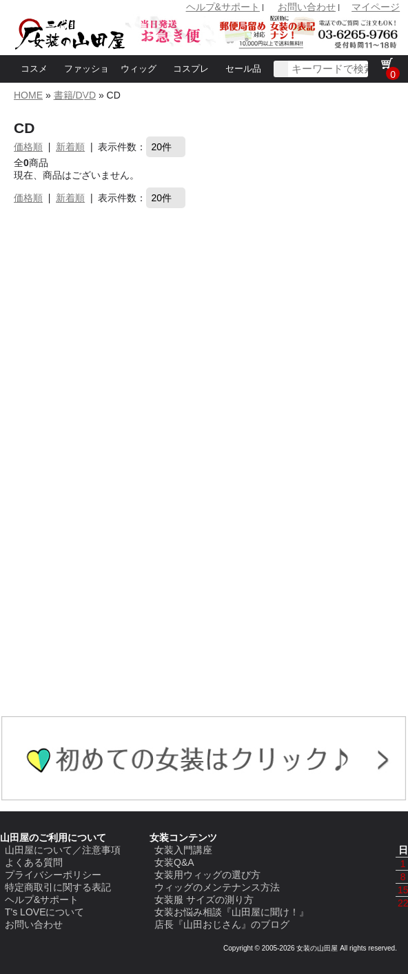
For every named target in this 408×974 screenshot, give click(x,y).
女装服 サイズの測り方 (204, 899)
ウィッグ (138, 69)
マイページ (375, 6)
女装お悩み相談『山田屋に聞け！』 (231, 911)
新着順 (70, 146)
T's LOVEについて (44, 911)
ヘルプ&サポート (223, 6)
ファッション (86, 82)
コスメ (34, 69)
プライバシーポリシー (53, 874)
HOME (28, 95)
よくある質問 (34, 862)
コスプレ (191, 69)
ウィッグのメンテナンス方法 (217, 887)
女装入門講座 (183, 849)
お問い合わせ (307, 6)
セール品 (243, 69)
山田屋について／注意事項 (63, 849)
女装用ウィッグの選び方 (207, 874)
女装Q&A (174, 862)
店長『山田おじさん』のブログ (221, 924)
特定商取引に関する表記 (58, 887)
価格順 (28, 146)
